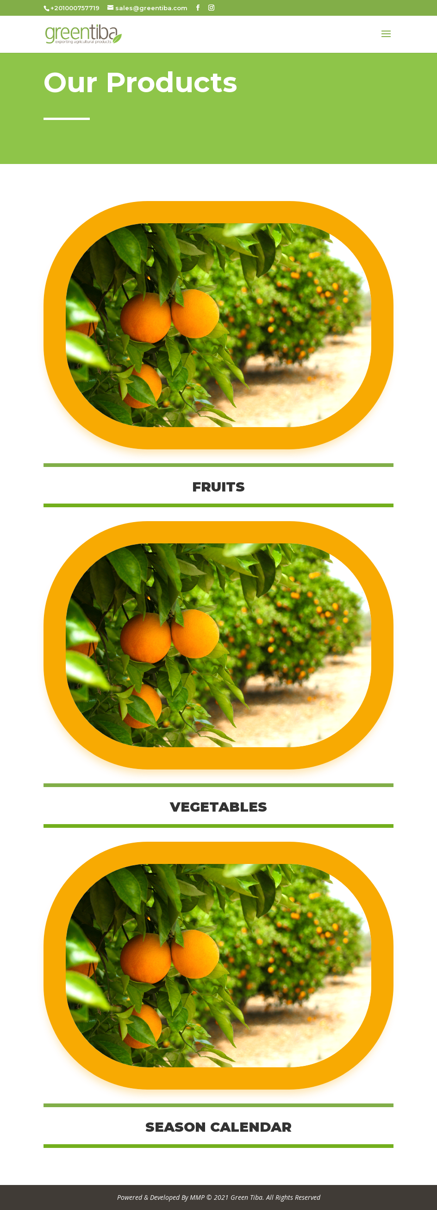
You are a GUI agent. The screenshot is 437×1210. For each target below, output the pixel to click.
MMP (197, 1197)
